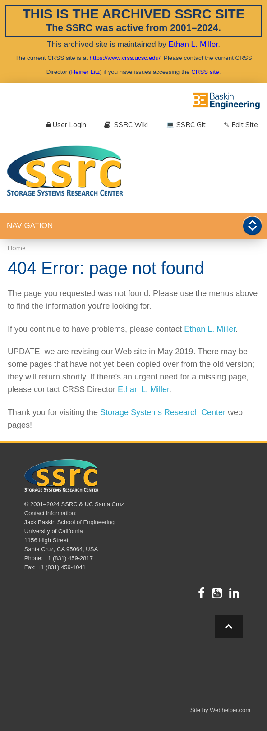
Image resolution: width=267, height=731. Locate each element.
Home (17, 248)
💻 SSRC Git (186, 124)
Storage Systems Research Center (163, 412)
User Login (66, 124)
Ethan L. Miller (193, 44)
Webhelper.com (230, 710)
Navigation (30, 225)
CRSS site (205, 72)
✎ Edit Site (241, 124)
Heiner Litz (85, 72)
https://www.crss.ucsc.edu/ (125, 58)
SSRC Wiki (126, 124)
